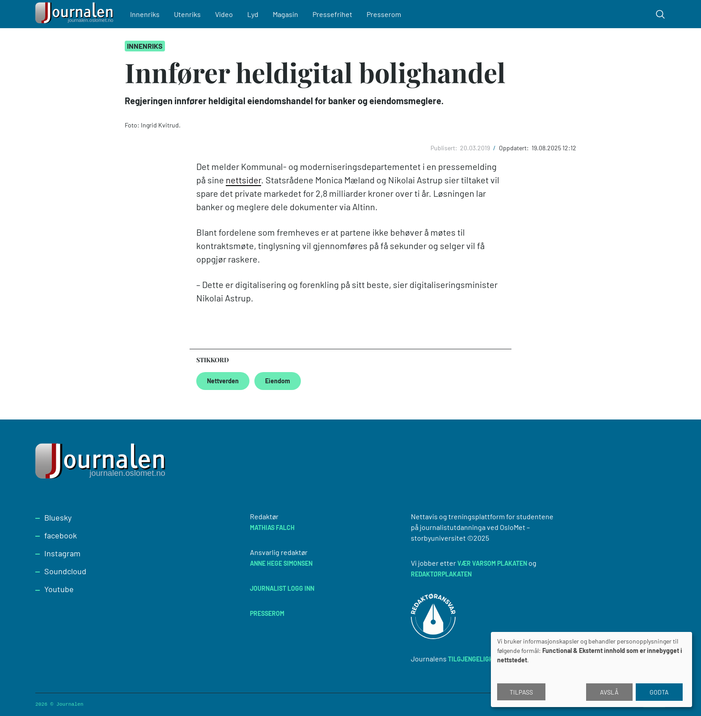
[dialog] (591, 669)
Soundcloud (65, 571)
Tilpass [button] (521, 692)
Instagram (62, 553)
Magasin (285, 14)
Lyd (252, 14)
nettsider (243, 179)
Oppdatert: (514, 148)
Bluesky (58, 517)
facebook (60, 535)
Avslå (609, 692)
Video (224, 14)
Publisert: (445, 148)
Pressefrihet (332, 14)
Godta (659, 692)
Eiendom (277, 381)
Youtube (59, 589)
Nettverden (223, 381)
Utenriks (187, 14)
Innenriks (145, 14)
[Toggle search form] (660, 14)
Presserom (384, 14)
